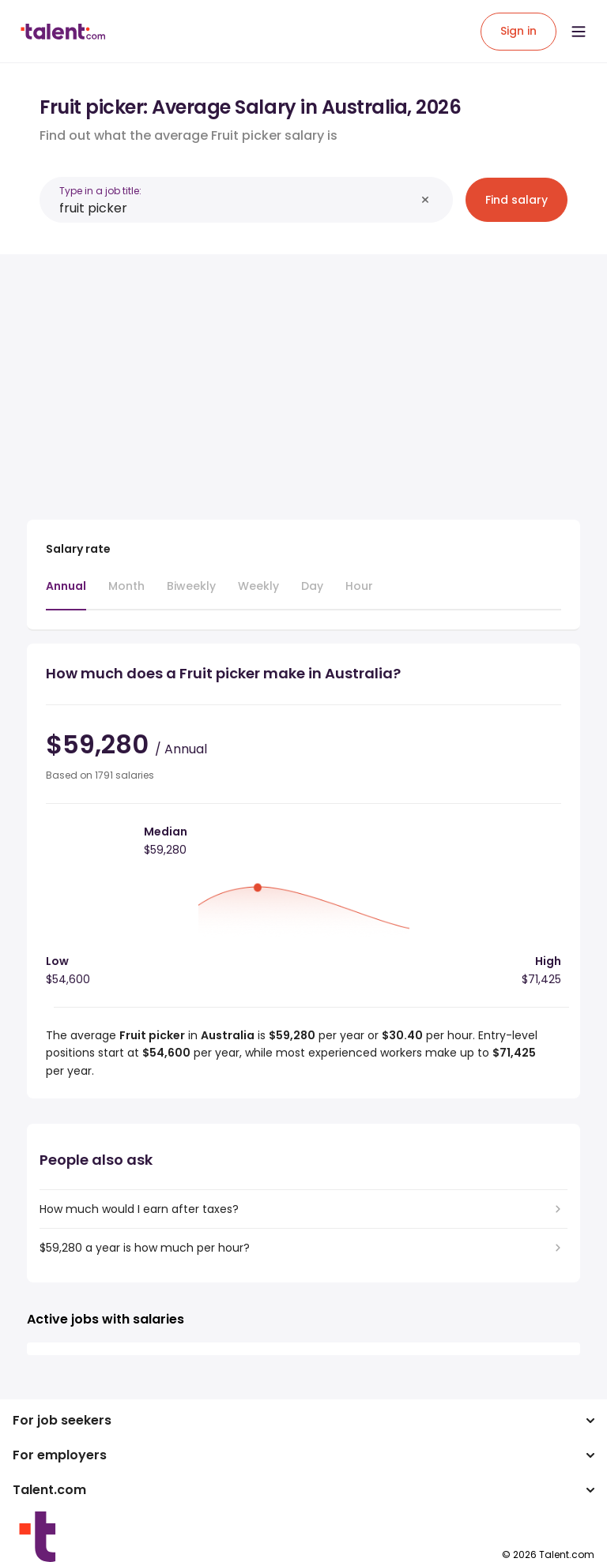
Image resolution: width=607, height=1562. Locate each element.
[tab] (66, 593)
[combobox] (237, 208)
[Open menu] (578, 31)
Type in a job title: (100, 190)
